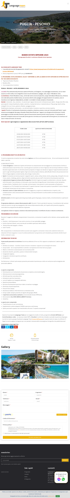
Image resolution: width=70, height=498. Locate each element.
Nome (5, 392)
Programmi (27, 471)
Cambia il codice (61, 414)
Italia (14, 47)
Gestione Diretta (6, 47)
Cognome (38, 392)
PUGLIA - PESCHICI (11, 42)
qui (19, 429)
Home (3, 42)
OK (57, 496)
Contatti (27, 474)
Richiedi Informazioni (35, 437)
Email (38, 398)
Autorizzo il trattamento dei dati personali (17, 433)
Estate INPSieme (37, 319)
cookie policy (51, 496)
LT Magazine (28, 479)
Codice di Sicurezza (9, 418)
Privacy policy (7, 424)
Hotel (26, 47)
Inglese (20, 47)
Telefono (6, 398)
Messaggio (6, 404)
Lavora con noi (5, 471)
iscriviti (65, 460)
